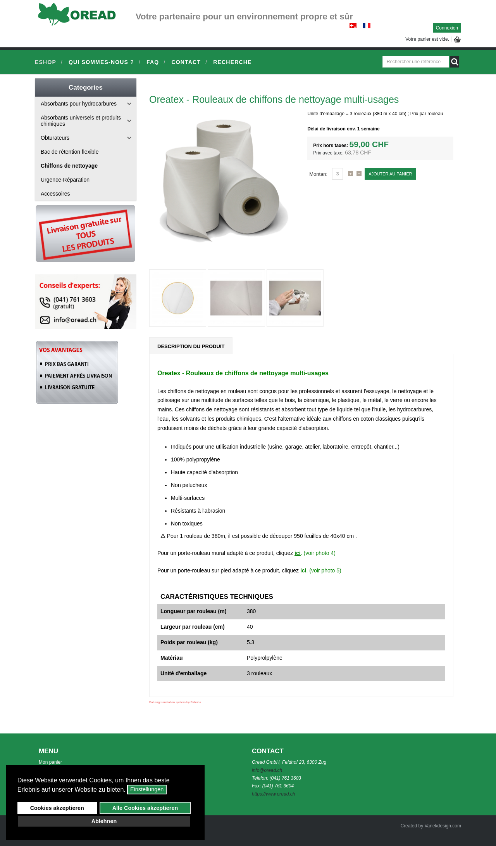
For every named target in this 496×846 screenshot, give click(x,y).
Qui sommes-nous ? (101, 62)
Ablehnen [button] (104, 821)
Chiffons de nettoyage (69, 166)
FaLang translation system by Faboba (175, 702)
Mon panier (50, 762)
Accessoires (55, 194)
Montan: (318, 174)
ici (297, 553)
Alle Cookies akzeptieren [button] (145, 808)
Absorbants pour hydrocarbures (79, 104)
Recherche (232, 62)
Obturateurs (55, 138)
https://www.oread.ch (273, 794)
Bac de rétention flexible (69, 152)
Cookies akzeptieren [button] (57, 808)
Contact (186, 62)
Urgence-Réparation (65, 180)
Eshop (45, 62)
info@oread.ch (267, 770)
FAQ (152, 62)
